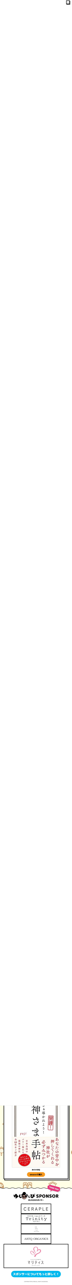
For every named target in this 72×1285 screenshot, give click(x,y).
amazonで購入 (36, 1174)
